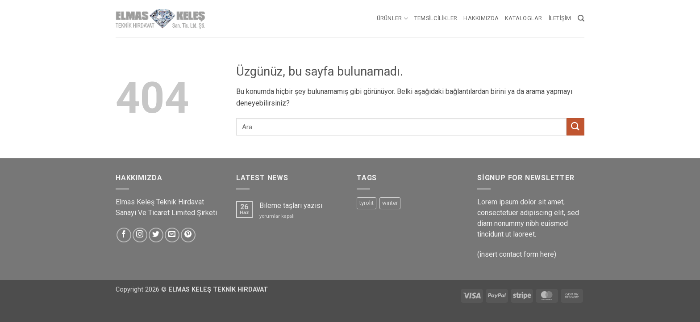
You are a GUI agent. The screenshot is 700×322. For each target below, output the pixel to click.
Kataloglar (523, 18)
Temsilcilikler (436, 18)
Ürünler (392, 18)
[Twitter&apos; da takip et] (156, 235)
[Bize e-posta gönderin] (172, 235)
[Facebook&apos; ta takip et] (124, 235)
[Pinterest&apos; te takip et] (188, 235)
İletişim (560, 18)
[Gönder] (575, 127)
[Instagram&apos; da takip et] (140, 235)
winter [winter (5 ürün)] (390, 202)
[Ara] (581, 18)
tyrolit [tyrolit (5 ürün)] (366, 202)
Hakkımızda (481, 18)
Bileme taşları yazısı (290, 205)
